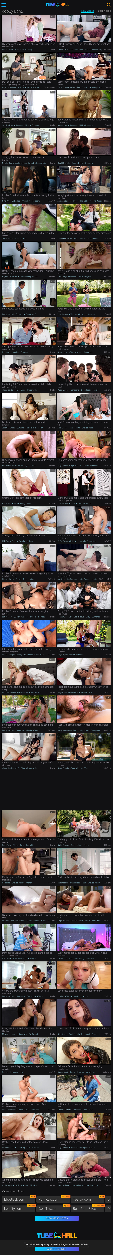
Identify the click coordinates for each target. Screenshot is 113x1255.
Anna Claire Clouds (66, 50)
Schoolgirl (16, 201)
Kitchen (28, 883)
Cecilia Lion (63, 958)
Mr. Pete (5, 921)
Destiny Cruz (21, 655)
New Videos (87, 10)
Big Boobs (97, 201)
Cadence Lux (63, 883)
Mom (22, 50)
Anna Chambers (9, 1110)
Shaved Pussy (90, 50)
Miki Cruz (6, 541)
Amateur (91, 314)
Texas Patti (7, 239)
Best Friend (74, 1034)
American (34, 1110)
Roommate (41, 163)
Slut (39, 692)
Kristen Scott (63, 1072)
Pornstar (42, 617)
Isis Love (6, 958)
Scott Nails (7, 845)
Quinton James (20, 617)
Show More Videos (57, 1218)
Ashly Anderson (64, 201)
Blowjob (41, 87)
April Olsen (62, 428)
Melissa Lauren (17, 921)
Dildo (23, 390)
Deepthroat (86, 390)
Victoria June (63, 314)
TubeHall (57, 5)
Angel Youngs (8, 655)
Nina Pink (6, 201)
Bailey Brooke (63, 845)
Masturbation (20, 163)
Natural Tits (31, 87)
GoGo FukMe (63, 541)
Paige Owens (63, 390)
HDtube (52, 125)
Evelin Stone (63, 87)
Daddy (33, 692)
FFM (28, 503)
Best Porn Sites (88, 1207)
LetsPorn (51, 428)
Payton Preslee (8, 87)
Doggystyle (89, 163)
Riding (94, 87)
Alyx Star (61, 579)
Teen (74, 163)
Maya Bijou (62, 655)
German (22, 239)
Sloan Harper (63, 352)
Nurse (33, 465)
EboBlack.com (20, 1198)
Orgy (88, 617)
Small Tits (90, 1072)
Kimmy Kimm (8, 579)
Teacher (74, 314)
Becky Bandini (8, 314)
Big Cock (88, 276)
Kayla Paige (63, 276)
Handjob (15, 352)
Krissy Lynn (7, 50)
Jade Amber (74, 87)
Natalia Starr (7, 163)
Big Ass (91, 1147)
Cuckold (29, 845)
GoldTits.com (54, 1207)
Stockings (93, 1185)
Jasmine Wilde (8, 428)
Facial (95, 390)
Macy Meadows (64, 730)
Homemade (23, 692)
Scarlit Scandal (64, 163)
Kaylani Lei (7, 276)
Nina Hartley (63, 1185)
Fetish (86, 845)
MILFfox (107, 50)
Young (29, 50)
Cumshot (79, 50)
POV (86, 996)
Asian (35, 276)
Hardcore (20, 87)
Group (43, 655)
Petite (81, 163)
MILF (15, 50)
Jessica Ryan (8, 125)
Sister (14, 541)
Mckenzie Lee (8, 1034)
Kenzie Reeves (8, 465)
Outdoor (80, 655)
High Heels (75, 465)
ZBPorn (107, 163)
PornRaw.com (54, 1198)
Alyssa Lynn (63, 125)
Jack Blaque (78, 617)
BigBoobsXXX (49, 87)
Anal (89, 503)
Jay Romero (71, 579)
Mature (84, 1185)
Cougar (5, 1072)
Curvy (82, 239)
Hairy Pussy (83, 579)
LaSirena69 (7, 617)
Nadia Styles (7, 1185)
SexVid (52, 50)
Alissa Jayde (7, 390)
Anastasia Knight (9, 692)
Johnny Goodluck (65, 617)
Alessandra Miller (65, 239)
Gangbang (75, 390)
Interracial (80, 541)
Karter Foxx (7, 503)
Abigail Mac (63, 692)
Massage (89, 125)
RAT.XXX (51, 201)
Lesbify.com (20, 1207)
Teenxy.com (88, 1198)
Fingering (102, 50)
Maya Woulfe (63, 465)
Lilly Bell (61, 996)
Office (75, 201)
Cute (18, 465)
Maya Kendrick (8, 1147)
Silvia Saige (63, 1034)
